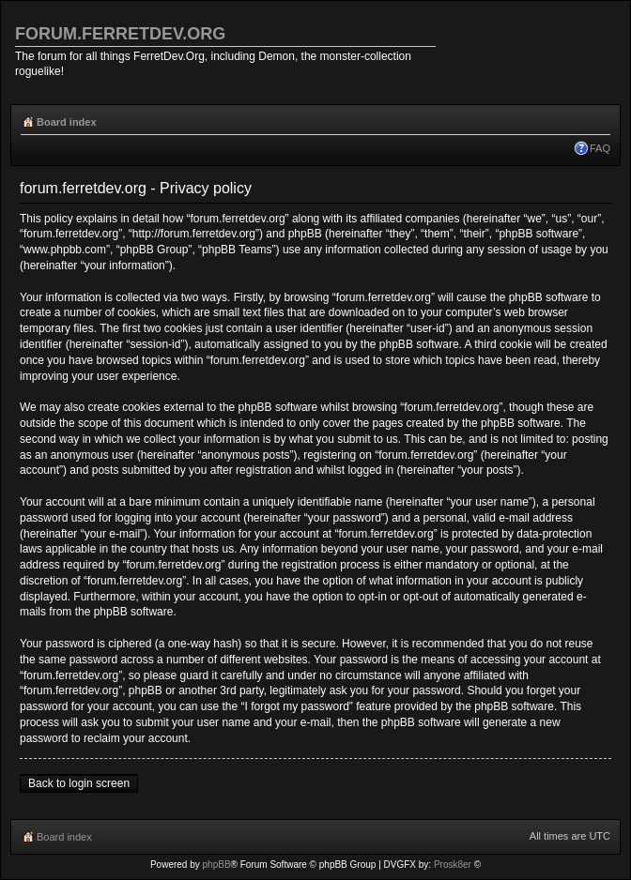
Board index (67, 122)
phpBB (217, 864)
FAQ (600, 148)
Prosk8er (452, 864)
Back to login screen (79, 783)
